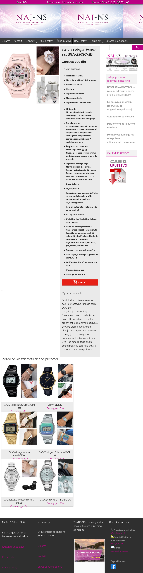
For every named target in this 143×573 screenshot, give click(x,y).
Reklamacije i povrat (13, 541)
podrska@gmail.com (120, 503)
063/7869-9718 (118, 486)
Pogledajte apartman (88, 544)
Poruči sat (95, 41)
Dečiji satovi (80, 41)
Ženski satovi (64, 41)
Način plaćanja (10, 520)
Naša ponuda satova (13, 499)
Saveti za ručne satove (50, 519)
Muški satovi (46, 41)
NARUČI (80, 282)
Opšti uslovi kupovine (13, 551)
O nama (6, 41)
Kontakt (18, 41)
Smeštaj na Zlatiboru (117, 41)
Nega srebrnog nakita (49, 529)
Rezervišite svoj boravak (90, 554)
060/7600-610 (117, 496)
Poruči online (9, 509)
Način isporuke (10, 530)
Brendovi (30, 41)
